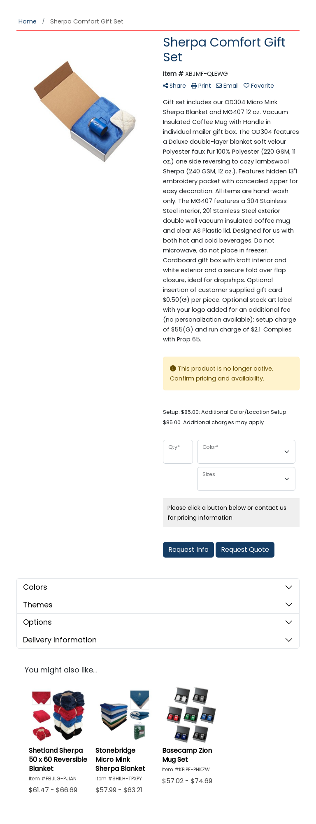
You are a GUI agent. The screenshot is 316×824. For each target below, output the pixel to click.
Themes (38, 605)
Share (174, 86)
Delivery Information (60, 640)
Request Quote (245, 549)
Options (37, 622)
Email (227, 86)
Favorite (259, 86)
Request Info (188, 549)
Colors (35, 587)
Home (28, 21)
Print (201, 86)
